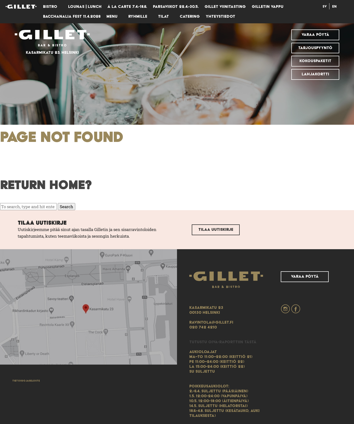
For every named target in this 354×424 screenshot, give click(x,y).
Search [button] (66, 206)
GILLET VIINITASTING (225, 6)
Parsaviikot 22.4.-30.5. (176, 6)
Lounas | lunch (85, 6)
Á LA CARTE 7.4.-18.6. (127, 6)
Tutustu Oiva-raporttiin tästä (222, 342)
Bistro (50, 6)
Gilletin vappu (267, 6)
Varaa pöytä (315, 34)
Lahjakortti (315, 74)
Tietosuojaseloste (26, 380)
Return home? (46, 185)
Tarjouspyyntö (315, 47)
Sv (325, 6)
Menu (112, 16)
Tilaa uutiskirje (215, 229)
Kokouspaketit (315, 60)
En (334, 6)
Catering (190, 16)
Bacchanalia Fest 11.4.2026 (72, 16)
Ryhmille (137, 16)
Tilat (163, 16)
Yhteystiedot (220, 16)
